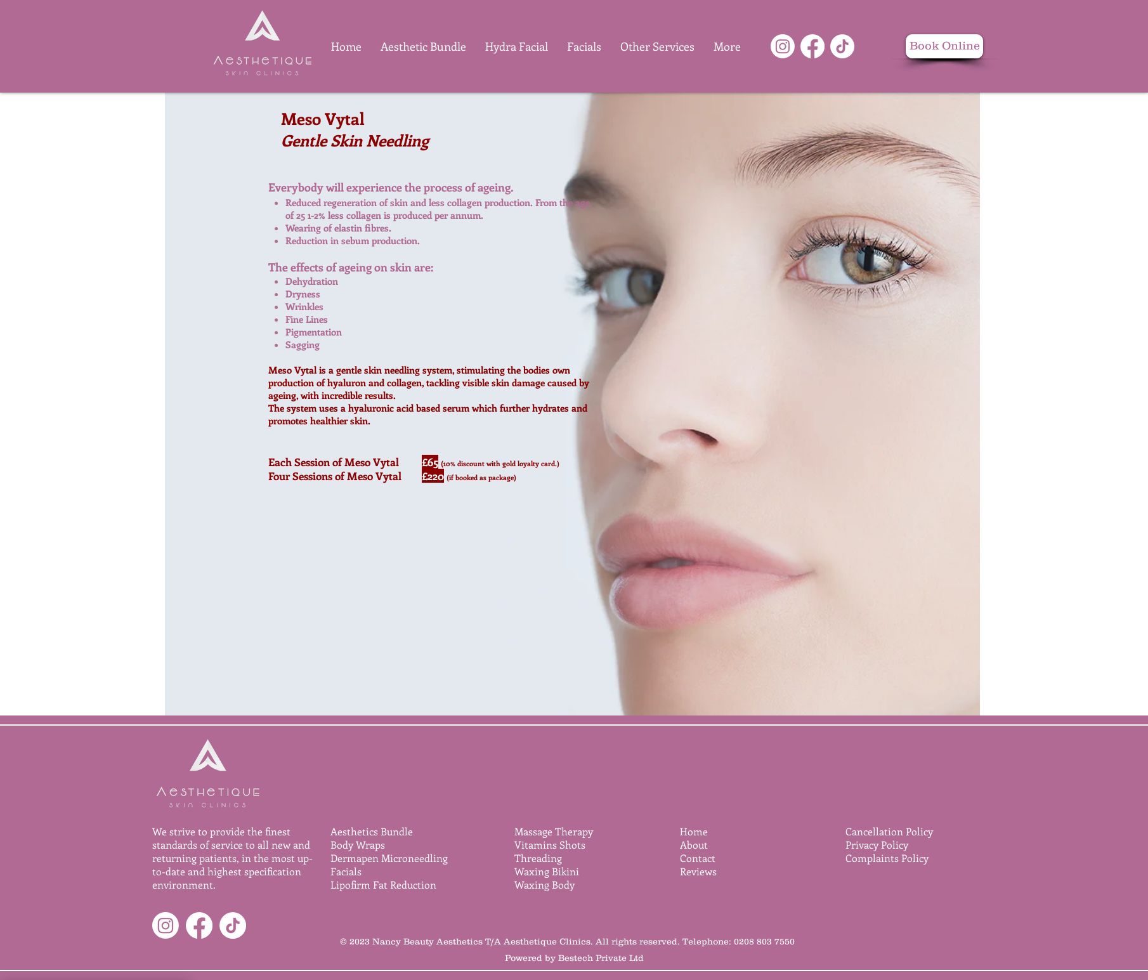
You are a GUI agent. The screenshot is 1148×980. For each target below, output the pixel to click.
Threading (538, 858)
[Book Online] (944, 46)
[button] (657, 46)
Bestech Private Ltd (601, 958)
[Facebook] (812, 46)
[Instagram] (783, 46)
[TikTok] (842, 46)
